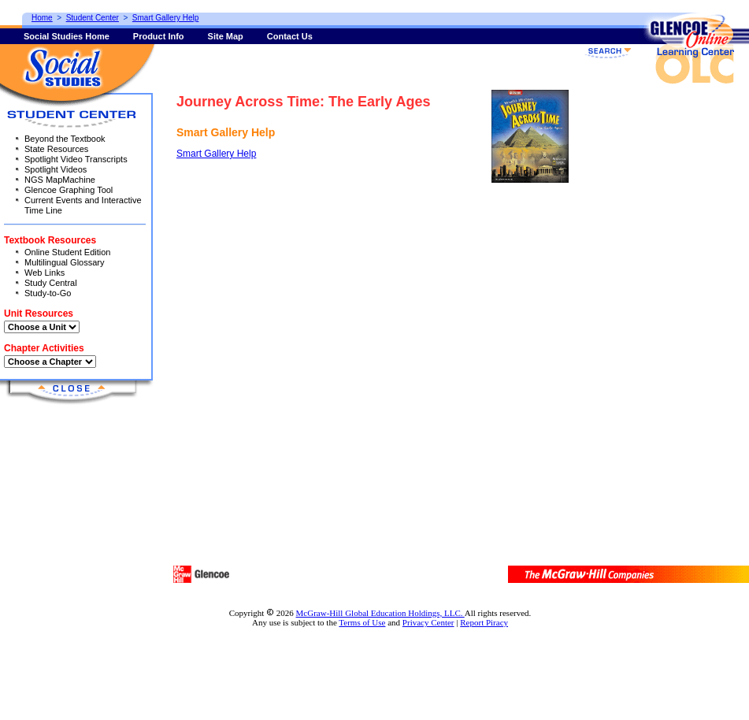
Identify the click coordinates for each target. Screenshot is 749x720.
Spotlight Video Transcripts (76, 159)
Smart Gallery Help (216, 153)
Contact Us (290, 36)
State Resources (56, 149)
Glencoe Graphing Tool (68, 190)
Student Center (92, 17)
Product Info (158, 36)
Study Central (50, 283)
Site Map (225, 36)
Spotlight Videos (55, 169)
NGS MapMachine (59, 179)
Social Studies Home (66, 36)
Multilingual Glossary (64, 262)
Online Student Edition (67, 252)
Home (42, 17)
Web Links (44, 272)
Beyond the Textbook (65, 138)
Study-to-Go (47, 293)
